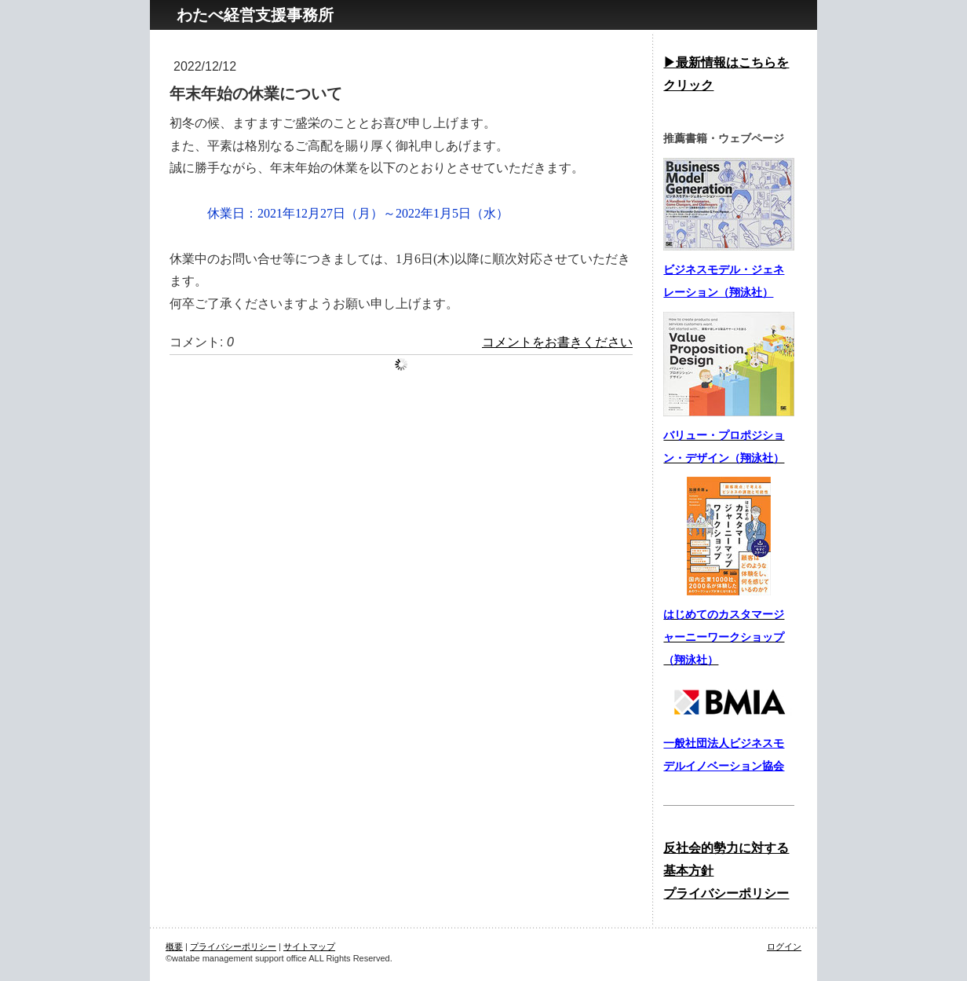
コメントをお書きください (557, 342)
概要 (174, 946)
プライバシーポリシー (233, 946)
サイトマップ (309, 946)
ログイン (784, 946)
